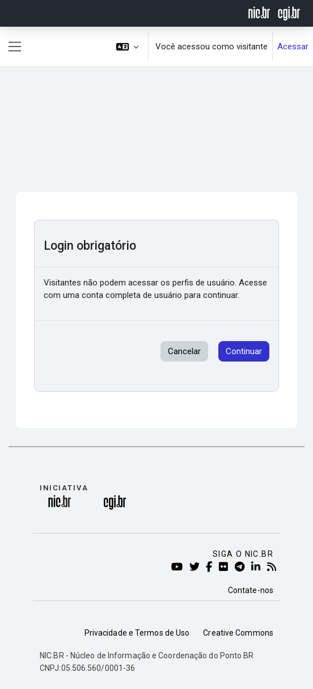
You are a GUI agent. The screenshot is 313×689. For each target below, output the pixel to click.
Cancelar (184, 351)
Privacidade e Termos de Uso (137, 632)
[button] (127, 46)
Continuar (244, 351)
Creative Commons (238, 632)
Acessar (292, 46)
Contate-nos (250, 590)
